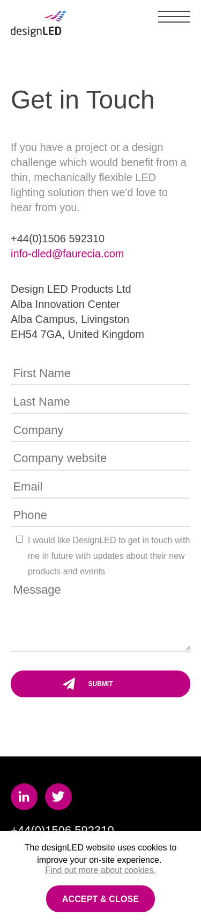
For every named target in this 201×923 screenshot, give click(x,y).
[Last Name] (100, 402)
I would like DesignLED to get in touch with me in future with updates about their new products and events (109, 556)
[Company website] (100, 459)
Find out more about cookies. (100, 870)
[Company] (100, 431)
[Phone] (100, 515)
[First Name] (100, 374)
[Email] (100, 488)
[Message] (100, 616)
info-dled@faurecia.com (67, 253)
